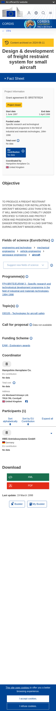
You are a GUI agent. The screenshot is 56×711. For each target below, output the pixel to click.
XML (30, 477)
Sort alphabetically (10, 420)
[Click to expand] (51, 433)
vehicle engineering (30, 251)
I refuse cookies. (28, 706)
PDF (30, 485)
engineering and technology (17, 247)
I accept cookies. (28, 698)
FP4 (8, 31)
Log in (29, 13)
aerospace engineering (14, 255)
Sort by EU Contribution (28, 420)
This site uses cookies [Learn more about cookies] (18, 687)
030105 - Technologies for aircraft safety (23, 313)
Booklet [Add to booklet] (17, 503)
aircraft (36, 255)
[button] (36, 13)
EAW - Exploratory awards (16, 345)
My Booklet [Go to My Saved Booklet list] (37, 504)
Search (43, 13)
